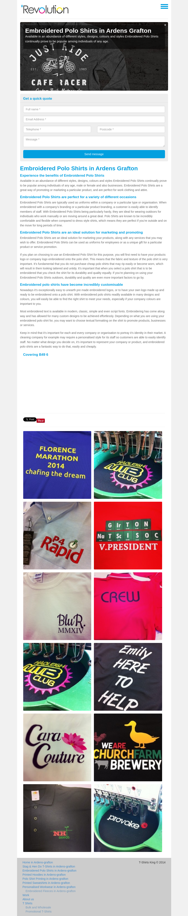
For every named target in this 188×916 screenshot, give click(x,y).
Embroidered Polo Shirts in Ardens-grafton (49, 870)
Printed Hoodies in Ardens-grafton (44, 874)
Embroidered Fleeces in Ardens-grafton (51, 891)
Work (26, 895)
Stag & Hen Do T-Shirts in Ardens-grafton (49, 866)
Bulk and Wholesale (38, 907)
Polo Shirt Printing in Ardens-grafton (45, 878)
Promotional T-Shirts (39, 911)
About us (28, 899)
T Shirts (27, 903)
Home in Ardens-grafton (38, 862)
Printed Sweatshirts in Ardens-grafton (46, 882)
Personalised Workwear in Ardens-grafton (49, 887)
